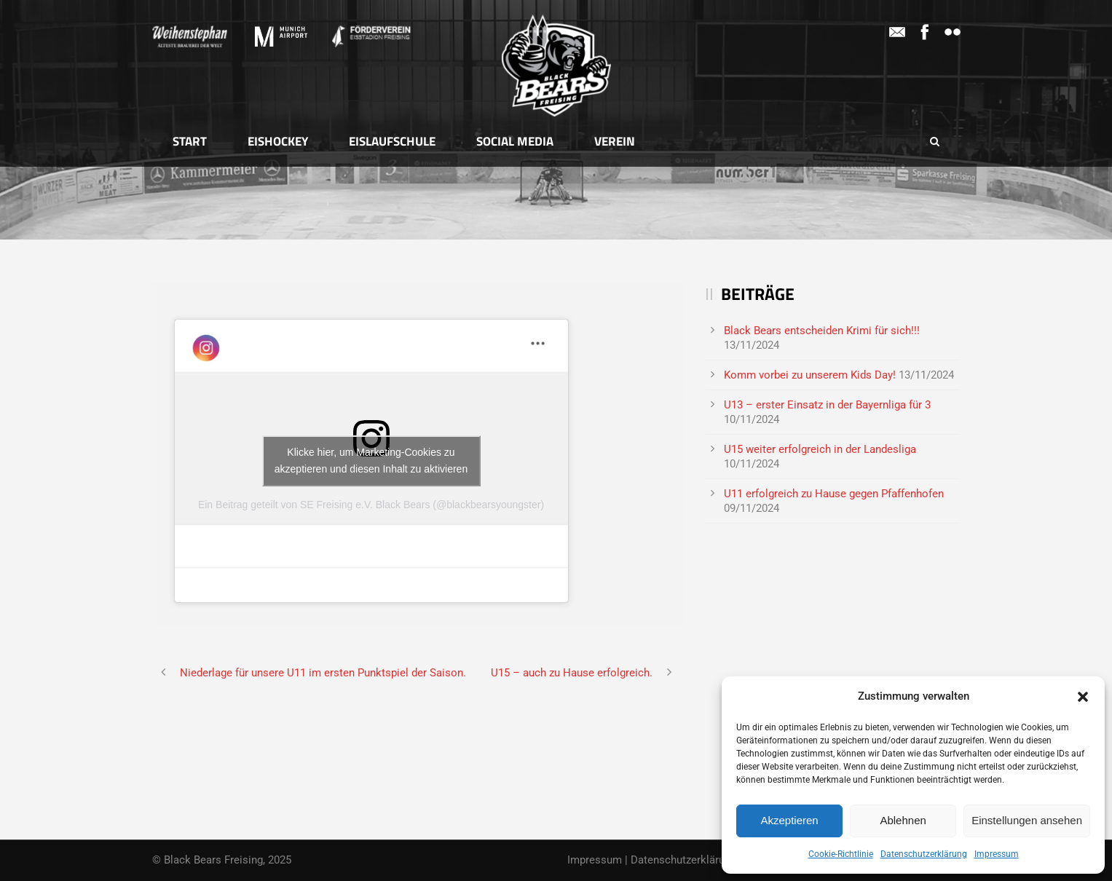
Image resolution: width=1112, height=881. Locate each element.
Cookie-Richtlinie (840, 854)
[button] (1083, 697)
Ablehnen (903, 820)
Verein (614, 141)
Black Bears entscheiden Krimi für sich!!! (822, 330)
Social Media (514, 141)
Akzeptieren (789, 820)
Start (190, 141)
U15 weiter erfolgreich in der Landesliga (820, 449)
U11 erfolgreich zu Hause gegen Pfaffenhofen (834, 493)
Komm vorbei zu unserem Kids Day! (810, 375)
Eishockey (278, 141)
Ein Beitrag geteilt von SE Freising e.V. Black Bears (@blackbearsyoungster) (371, 504)
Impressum (996, 854)
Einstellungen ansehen (1026, 820)
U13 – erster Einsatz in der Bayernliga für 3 (827, 404)
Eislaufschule (392, 141)
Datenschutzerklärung (923, 854)
